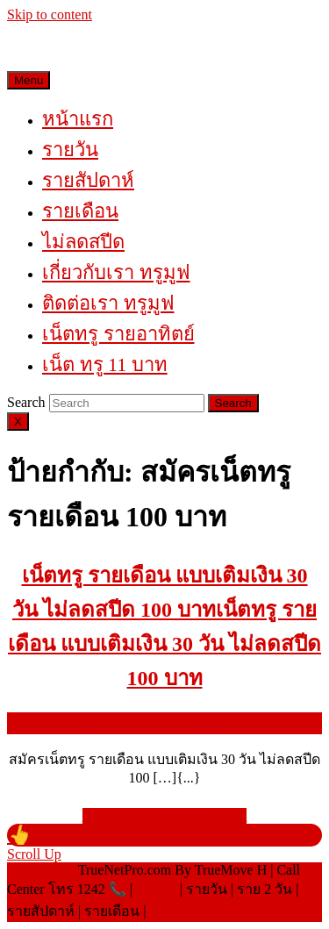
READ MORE (164, 815)
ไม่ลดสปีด (83, 242)
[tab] (126, 403)
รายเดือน (80, 211)
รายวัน (70, 150)
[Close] (18, 421)
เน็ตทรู (156, 889)
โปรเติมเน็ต (184, 911)
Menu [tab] (28, 80)
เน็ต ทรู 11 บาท (105, 364)
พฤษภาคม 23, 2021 (165, 723)
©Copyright (42, 869)
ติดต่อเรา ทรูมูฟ (108, 303)
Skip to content (49, 14)
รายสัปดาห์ (88, 180)
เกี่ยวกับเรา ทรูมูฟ (116, 272)
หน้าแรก (77, 119)
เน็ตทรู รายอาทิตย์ (118, 334)
